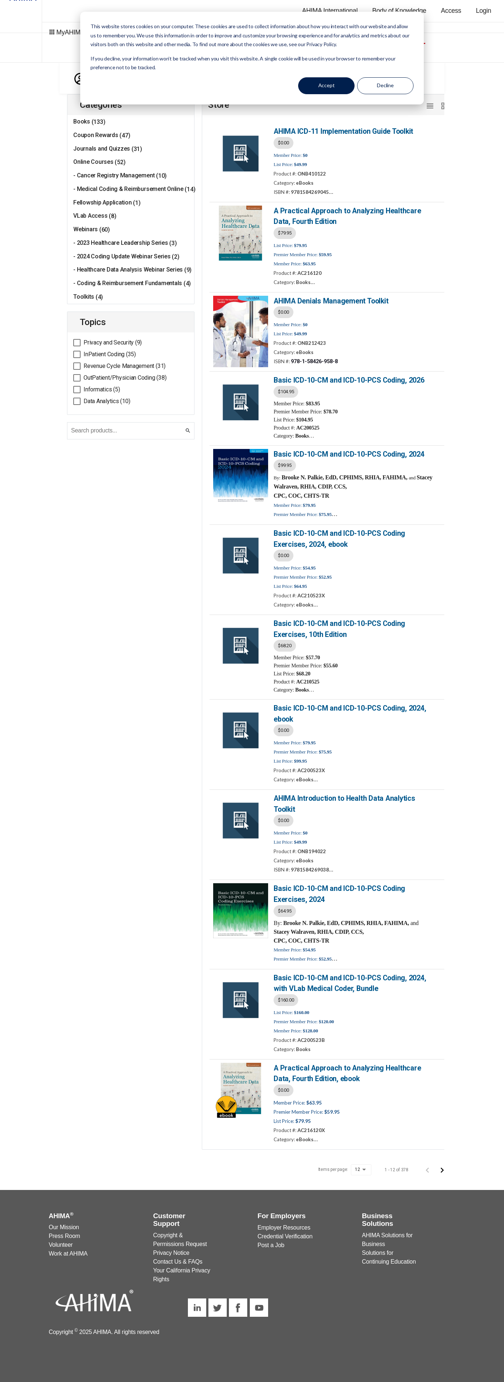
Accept (326, 85)
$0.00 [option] (283, 142)
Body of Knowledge (399, 10)
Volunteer (61, 1240)
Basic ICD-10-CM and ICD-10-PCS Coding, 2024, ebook (349, 710)
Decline (385, 85)
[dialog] (252, 58)
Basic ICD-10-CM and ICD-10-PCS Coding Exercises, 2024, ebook (339, 536)
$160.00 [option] (286, 995)
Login (483, 10)
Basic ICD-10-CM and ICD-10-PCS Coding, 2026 (348, 379)
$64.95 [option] (285, 906)
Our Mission (64, 1222)
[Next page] (442, 1164)
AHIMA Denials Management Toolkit (330, 299)
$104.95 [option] (286, 390)
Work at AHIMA (68, 1248)
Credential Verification (284, 1231)
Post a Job (270, 1240)
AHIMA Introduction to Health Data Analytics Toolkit (344, 800)
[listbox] (355, 142)
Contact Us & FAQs (178, 1256)
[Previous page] (427, 1164)
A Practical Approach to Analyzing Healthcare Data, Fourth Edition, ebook (346, 1068)
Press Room (64, 1231)
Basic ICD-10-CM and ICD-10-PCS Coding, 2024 (348, 452)
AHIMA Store (449, 32)
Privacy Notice (171, 1248)
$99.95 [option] (285, 464)
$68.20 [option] (285, 643)
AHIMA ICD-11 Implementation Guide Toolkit (343, 131)
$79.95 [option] (285, 232)
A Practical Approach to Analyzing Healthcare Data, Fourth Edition (346, 215)
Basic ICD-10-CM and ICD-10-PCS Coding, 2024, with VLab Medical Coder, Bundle (349, 978)
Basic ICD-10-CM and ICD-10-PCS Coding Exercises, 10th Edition (339, 626)
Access (451, 10)
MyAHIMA (47, 31)
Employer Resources (283, 1222)
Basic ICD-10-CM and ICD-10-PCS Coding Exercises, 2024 (339, 889)
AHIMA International (329, 10)
